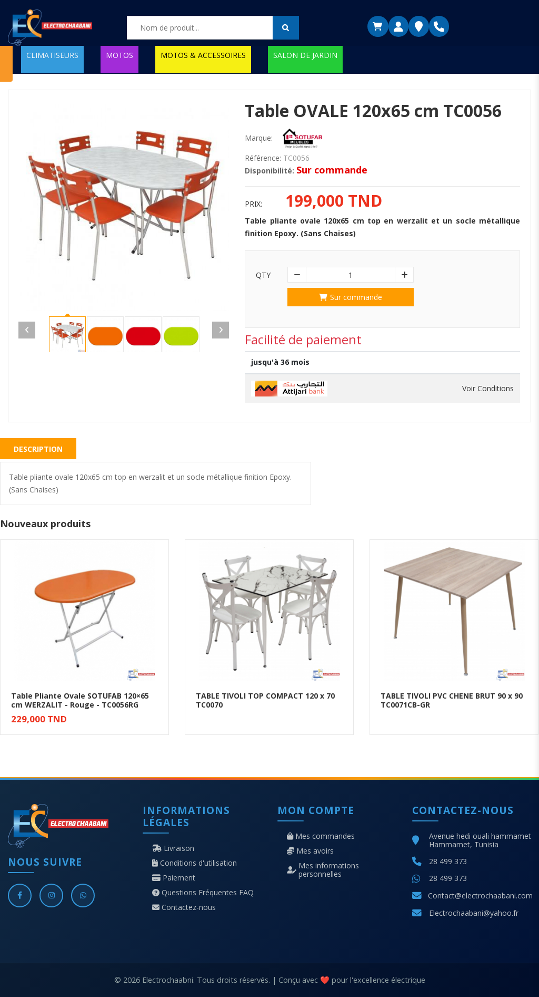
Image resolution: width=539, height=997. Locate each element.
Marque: (259, 138)
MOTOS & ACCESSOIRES (203, 55)
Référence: (263, 158)
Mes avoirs (310, 851)
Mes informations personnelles (323, 870)
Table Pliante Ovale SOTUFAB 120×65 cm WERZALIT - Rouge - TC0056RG (80, 700)
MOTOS (119, 55)
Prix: (253, 204)
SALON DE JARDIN (305, 55)
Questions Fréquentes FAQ (203, 892)
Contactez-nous (184, 907)
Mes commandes (321, 836)
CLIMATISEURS (52, 55)
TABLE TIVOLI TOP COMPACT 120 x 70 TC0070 (265, 700)
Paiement (173, 878)
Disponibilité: (269, 171)
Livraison (173, 848)
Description (38, 449)
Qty (263, 275)
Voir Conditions (488, 388)
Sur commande (350, 297)
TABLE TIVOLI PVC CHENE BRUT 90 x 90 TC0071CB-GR (452, 700)
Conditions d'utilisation (194, 863)
